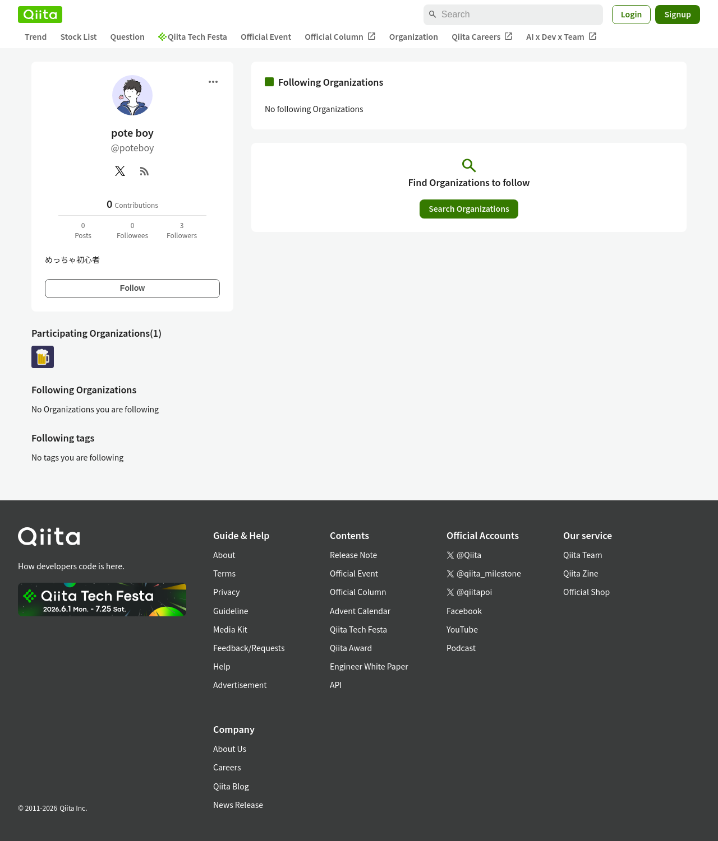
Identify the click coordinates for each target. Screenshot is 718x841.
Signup (677, 14)
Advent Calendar (360, 610)
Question (128, 36)
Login (631, 14)
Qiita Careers (482, 37)
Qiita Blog (231, 786)
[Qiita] (40, 14)
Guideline (230, 610)
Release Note (353, 554)
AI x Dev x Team (561, 37)
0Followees (132, 230)
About (224, 554)
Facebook (464, 610)
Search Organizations (469, 208)
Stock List (78, 36)
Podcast (461, 647)
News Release (238, 804)
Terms (224, 573)
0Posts (83, 230)
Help (222, 666)
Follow (132, 288)
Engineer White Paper (369, 666)
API (336, 684)
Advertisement (240, 684)
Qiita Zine (581, 573)
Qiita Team (582, 554)
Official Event (266, 36)
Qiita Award (351, 647)
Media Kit (230, 629)
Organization (413, 36)
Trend (36, 36)
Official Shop (586, 591)
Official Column (340, 37)
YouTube (462, 629)
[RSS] (144, 171)
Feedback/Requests (249, 647)
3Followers (182, 230)
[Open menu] (213, 82)
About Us (229, 748)
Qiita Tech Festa (192, 36)
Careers (227, 767)
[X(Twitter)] (120, 171)
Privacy (226, 591)
